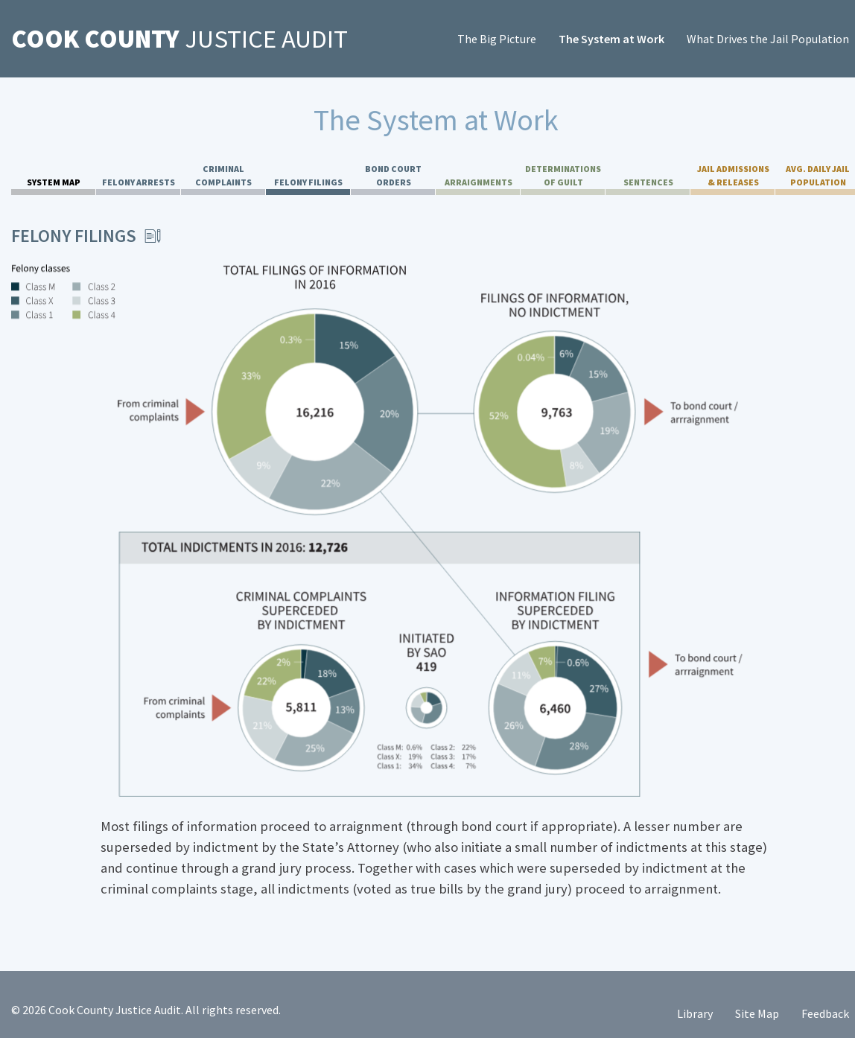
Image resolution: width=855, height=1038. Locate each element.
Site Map (757, 1013)
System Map (53, 182)
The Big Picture (496, 38)
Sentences (648, 182)
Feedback (825, 1013)
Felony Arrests (138, 182)
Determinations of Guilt (563, 175)
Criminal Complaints (223, 175)
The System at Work (611, 38)
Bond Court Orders (393, 175)
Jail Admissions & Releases (733, 175)
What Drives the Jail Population (768, 38)
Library (695, 1013)
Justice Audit (179, 38)
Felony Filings (308, 182)
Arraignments (478, 182)
